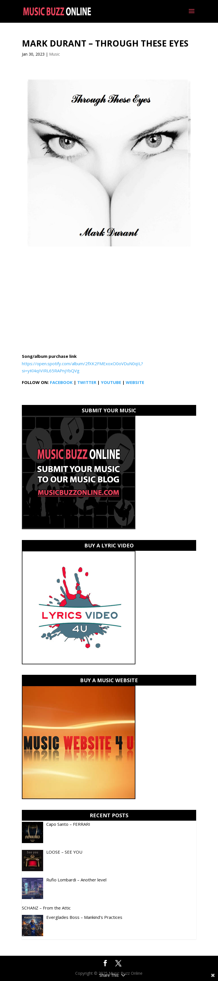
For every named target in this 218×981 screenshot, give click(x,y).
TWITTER (86, 382)
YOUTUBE (111, 382)
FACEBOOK (61, 382)
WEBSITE (135, 382)
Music (54, 54)
